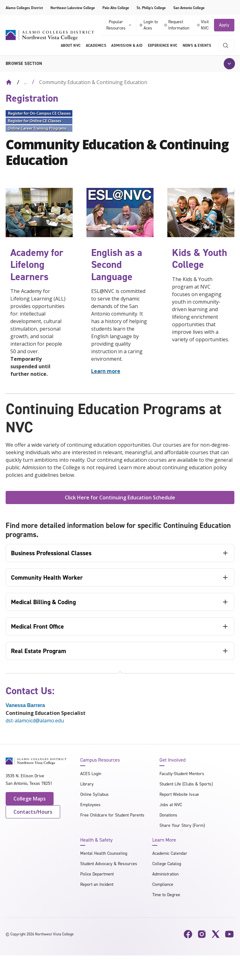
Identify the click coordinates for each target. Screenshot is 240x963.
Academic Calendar (169, 853)
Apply (224, 25)
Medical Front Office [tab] (37, 626)
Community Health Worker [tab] (47, 577)
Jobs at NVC (170, 805)
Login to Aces (148, 25)
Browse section (24, 64)
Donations (168, 815)
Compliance (162, 884)
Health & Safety (96, 840)
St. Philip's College (151, 7)
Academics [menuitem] (96, 45)
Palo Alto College (115, 7)
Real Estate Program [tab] (38, 651)
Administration (165, 874)
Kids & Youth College (199, 258)
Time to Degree (166, 895)
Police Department (97, 874)
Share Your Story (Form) (182, 825)
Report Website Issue (179, 794)
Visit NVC (203, 25)
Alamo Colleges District (24, 7)
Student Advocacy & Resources (108, 864)
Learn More (164, 840)
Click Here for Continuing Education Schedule (120, 497)
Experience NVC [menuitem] (163, 45)
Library (87, 784)
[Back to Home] (9, 82)
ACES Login (90, 774)
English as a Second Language (116, 264)
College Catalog (166, 864)
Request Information (176, 25)
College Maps (29, 798)
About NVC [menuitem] (71, 45)
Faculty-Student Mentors (181, 774)
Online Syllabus (94, 794)
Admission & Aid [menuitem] (127, 45)
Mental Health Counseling (103, 853)
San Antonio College (189, 7)
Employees (90, 805)
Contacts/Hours (32, 811)
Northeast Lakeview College (72, 7)
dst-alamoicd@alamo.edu (35, 720)
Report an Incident (96, 884)
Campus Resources (100, 760)
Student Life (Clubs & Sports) (186, 784)
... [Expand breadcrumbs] (25, 82)
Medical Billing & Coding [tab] (43, 602)
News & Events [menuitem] (197, 45)
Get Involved (172, 760)
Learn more (105, 371)
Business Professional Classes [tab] (51, 553)
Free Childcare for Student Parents (112, 815)
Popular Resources (119, 25)
